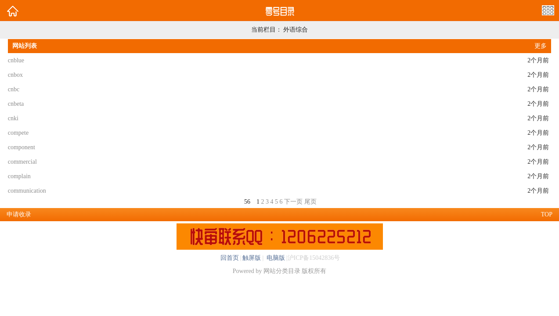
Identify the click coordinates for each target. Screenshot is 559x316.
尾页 (310, 201)
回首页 (229, 258)
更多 (540, 46)
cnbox (15, 75)
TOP (546, 214)
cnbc (13, 89)
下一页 (293, 201)
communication (27, 190)
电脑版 (275, 258)
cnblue (16, 60)
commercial (22, 161)
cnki (13, 118)
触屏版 (251, 258)
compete (18, 132)
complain (19, 176)
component (21, 147)
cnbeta (16, 104)
